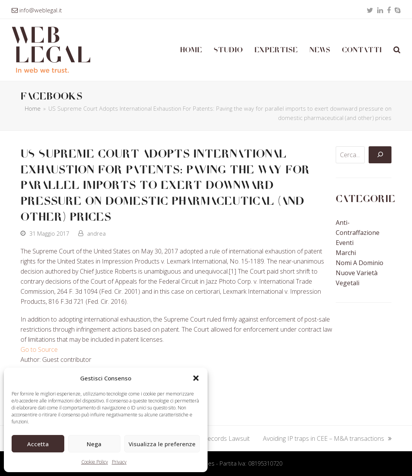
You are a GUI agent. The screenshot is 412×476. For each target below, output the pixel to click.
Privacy (119, 462)
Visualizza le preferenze (162, 444)
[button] (196, 378)
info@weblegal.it (40, 10)
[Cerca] (380, 154)
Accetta (38, 444)
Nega (94, 444)
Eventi (345, 242)
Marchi (346, 252)
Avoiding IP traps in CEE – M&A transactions (327, 438)
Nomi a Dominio (359, 263)
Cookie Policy (94, 462)
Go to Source (39, 349)
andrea (96, 233)
